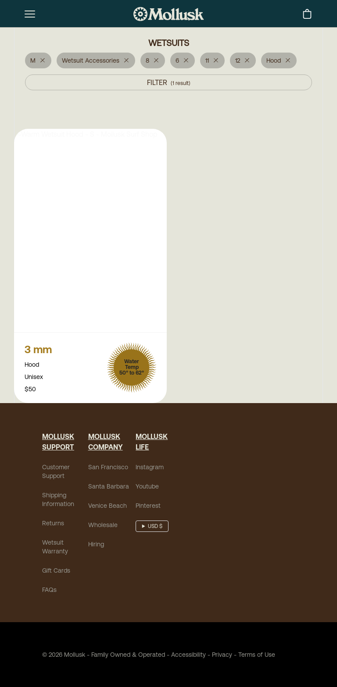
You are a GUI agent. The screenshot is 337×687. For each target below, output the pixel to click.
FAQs (49, 590)
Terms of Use (256, 655)
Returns (53, 524)
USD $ (155, 527)
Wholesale (103, 525)
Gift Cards (56, 571)
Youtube (147, 487)
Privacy (222, 655)
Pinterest (148, 506)
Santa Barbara (108, 487)
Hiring (96, 545)
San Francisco (108, 467)
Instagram (150, 467)
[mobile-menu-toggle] (30, 14)
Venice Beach (107, 506)
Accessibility (185, 655)
